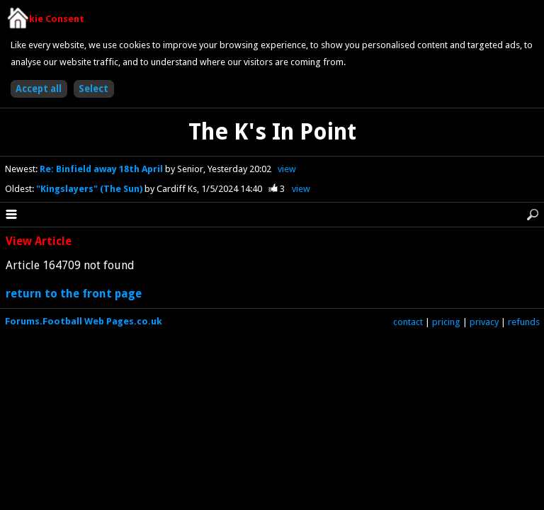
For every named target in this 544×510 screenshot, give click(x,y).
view (287, 169)
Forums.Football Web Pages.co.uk (83, 321)
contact (408, 322)
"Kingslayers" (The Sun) (90, 188)
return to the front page (74, 293)
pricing (446, 322)
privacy (484, 322)
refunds (524, 322)
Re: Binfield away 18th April (102, 169)
